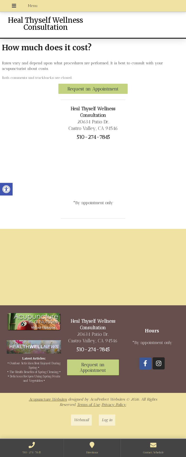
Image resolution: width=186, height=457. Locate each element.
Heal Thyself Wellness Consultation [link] (45, 24)
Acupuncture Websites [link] (48, 399)
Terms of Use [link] (88, 404)
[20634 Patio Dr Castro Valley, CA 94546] (93, 269)
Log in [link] (107, 420)
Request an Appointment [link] (93, 89)
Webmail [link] (81, 420)
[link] (6, 189)
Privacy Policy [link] (113, 404)
